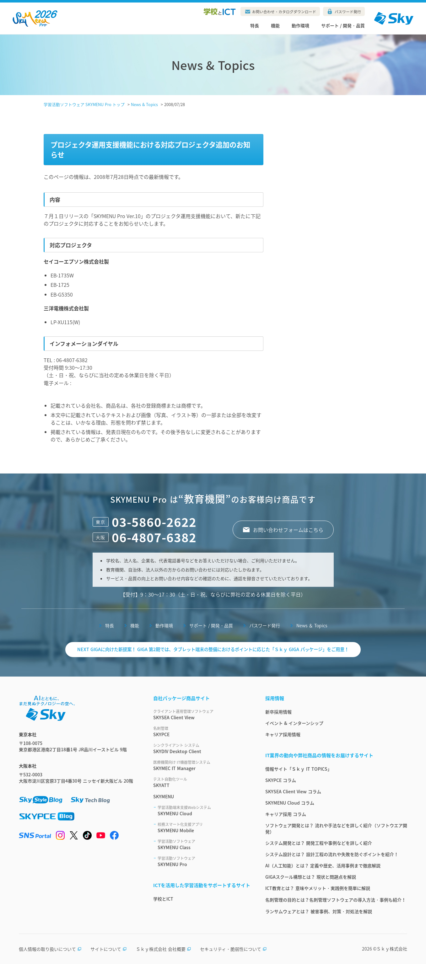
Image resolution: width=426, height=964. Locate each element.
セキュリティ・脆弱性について (233, 949)
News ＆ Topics (311, 625)
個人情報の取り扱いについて (50, 949)
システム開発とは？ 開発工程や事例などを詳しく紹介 (318, 843)
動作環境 (300, 25)
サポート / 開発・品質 (343, 25)
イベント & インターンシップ (294, 723)
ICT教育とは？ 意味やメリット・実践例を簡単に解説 (317, 888)
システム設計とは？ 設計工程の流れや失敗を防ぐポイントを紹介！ (331, 854)
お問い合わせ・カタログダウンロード (284, 11)
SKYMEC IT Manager (201, 765)
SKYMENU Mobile (204, 827)
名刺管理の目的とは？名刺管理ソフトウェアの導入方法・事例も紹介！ (335, 900)
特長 (254, 25)
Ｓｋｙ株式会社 (391, 948)
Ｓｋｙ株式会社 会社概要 (163, 949)
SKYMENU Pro (204, 861)
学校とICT (163, 899)
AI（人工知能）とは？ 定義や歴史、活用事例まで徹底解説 (322, 865)
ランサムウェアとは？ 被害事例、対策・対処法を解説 (318, 911)
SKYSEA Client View (201, 714)
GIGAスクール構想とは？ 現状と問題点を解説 (310, 877)
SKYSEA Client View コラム (293, 791)
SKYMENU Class (204, 844)
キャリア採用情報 (282, 734)
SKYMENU (163, 796)
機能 (275, 25)
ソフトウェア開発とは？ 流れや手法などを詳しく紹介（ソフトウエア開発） (336, 828)
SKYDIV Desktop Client (201, 748)
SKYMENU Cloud (204, 811)
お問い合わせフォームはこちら (288, 529)
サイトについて (108, 949)
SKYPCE (201, 731)
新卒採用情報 (278, 712)
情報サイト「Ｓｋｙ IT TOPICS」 (298, 769)
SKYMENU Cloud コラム (289, 803)
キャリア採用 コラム (285, 814)
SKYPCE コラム (280, 780)
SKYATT (201, 782)
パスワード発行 (348, 11)
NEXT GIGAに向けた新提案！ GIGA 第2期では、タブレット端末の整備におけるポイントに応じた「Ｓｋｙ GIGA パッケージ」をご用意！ (213, 649)
